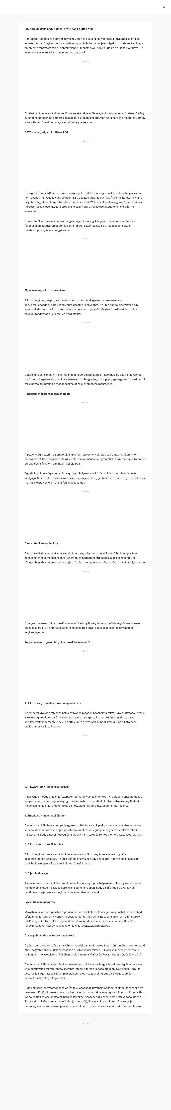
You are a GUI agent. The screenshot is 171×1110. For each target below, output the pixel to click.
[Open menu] (164, 6)
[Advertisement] (85, 87)
